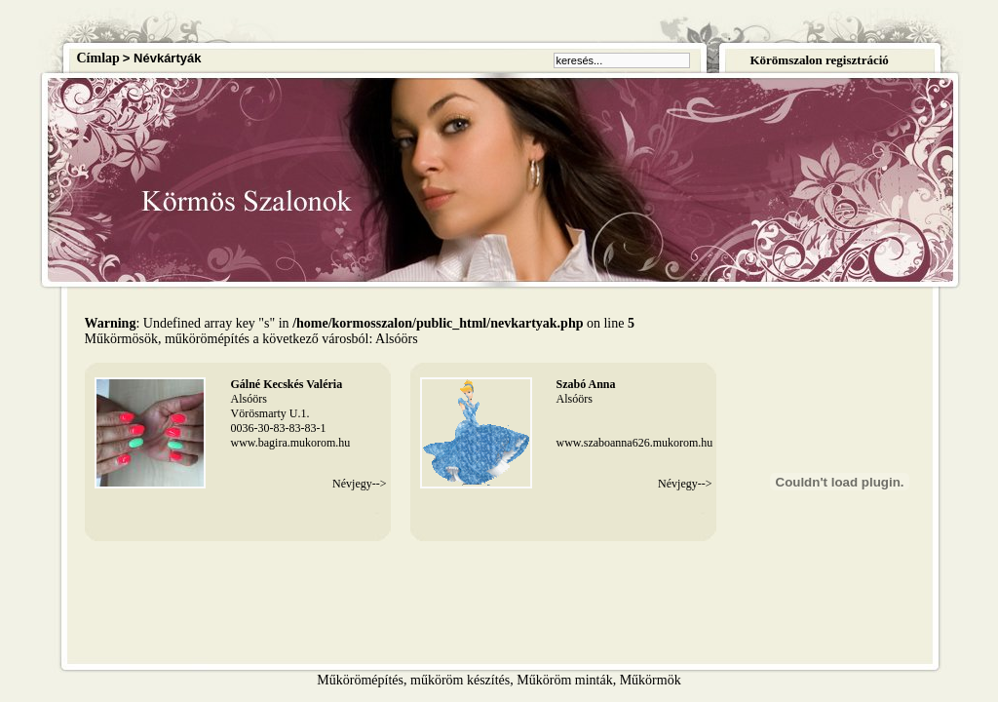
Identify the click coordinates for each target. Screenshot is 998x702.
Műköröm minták (564, 680)
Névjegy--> (359, 483)
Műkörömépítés (360, 680)
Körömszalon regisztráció (818, 60)
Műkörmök (650, 680)
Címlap (98, 58)
